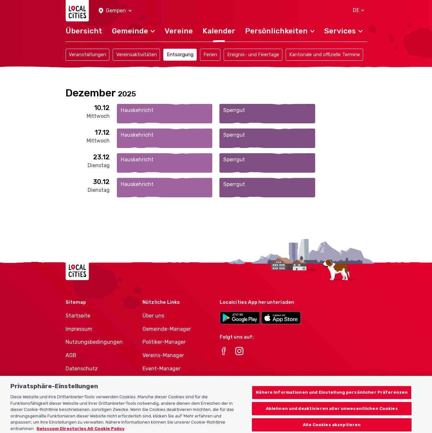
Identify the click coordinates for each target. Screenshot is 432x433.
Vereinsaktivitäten (136, 54)
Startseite (78, 316)
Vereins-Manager (163, 355)
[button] (115, 10)
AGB (71, 355)
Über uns (153, 316)
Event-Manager (161, 368)
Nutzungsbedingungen (94, 342)
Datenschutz (82, 368)
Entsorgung (180, 54)
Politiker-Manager (164, 342)
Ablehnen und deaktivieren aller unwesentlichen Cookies (332, 412)
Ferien (210, 54)
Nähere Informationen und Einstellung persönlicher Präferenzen (332, 395)
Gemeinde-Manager (166, 329)
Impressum (79, 329)
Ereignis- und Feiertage (253, 54)
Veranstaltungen (87, 54)
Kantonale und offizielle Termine (324, 54)
